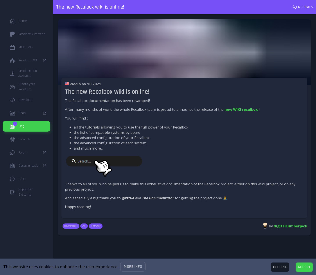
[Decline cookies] (280, 267)
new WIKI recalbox (241, 109)
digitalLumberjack (290, 226)
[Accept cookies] (304, 267)
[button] (132, 266)
